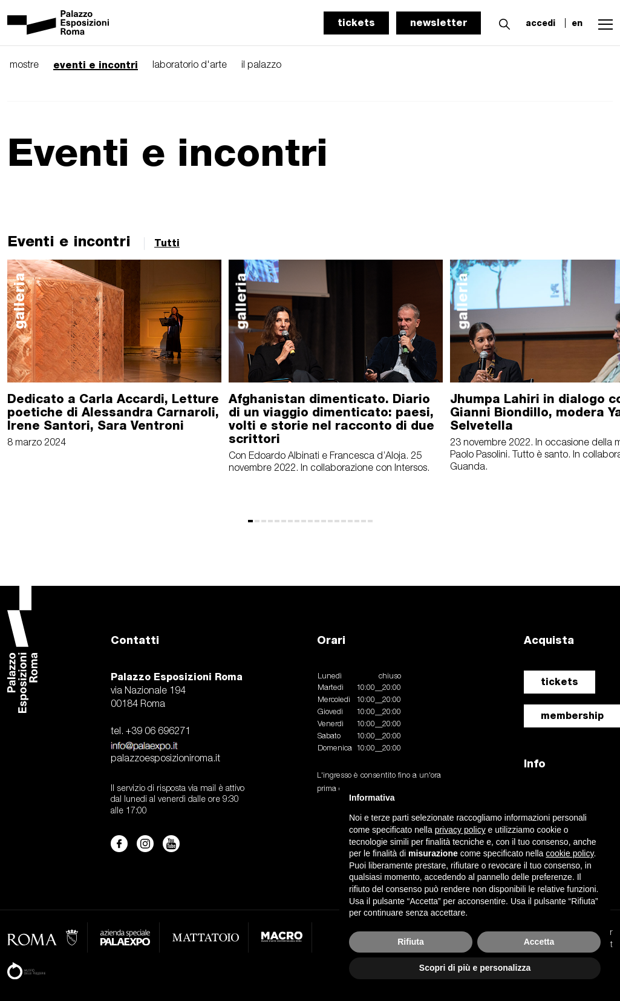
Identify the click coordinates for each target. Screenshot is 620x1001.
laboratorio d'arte (189, 65)
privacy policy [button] (460, 830)
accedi (540, 23)
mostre (24, 65)
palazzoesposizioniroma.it (165, 759)
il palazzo (261, 65)
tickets (356, 22)
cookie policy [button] (569, 853)
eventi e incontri (95, 65)
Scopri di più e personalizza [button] (474, 968)
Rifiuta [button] (410, 942)
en (577, 23)
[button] (501, 22)
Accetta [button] (539, 942)
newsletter (438, 22)
